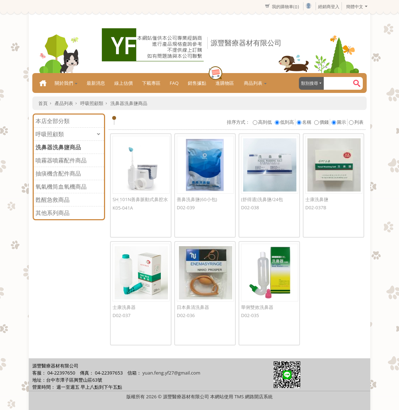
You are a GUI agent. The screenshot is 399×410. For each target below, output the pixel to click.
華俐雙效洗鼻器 (257, 307)
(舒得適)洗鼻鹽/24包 (262, 199)
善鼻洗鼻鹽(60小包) (197, 199)
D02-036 (186, 315)
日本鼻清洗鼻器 (193, 307)
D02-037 (122, 315)
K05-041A (123, 208)
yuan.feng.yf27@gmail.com (171, 373)
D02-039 (186, 207)
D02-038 (250, 207)
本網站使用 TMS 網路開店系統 (241, 396)
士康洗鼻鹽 (316, 199)
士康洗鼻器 (124, 307)
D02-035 (250, 315)
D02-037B (315, 207)
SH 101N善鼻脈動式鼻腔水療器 (140, 201)
